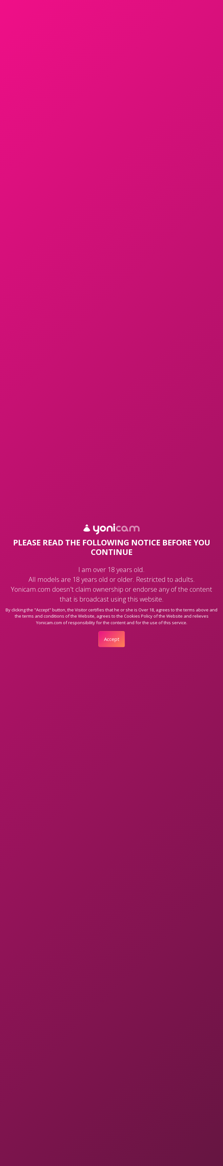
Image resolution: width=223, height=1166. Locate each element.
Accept (111, 639)
